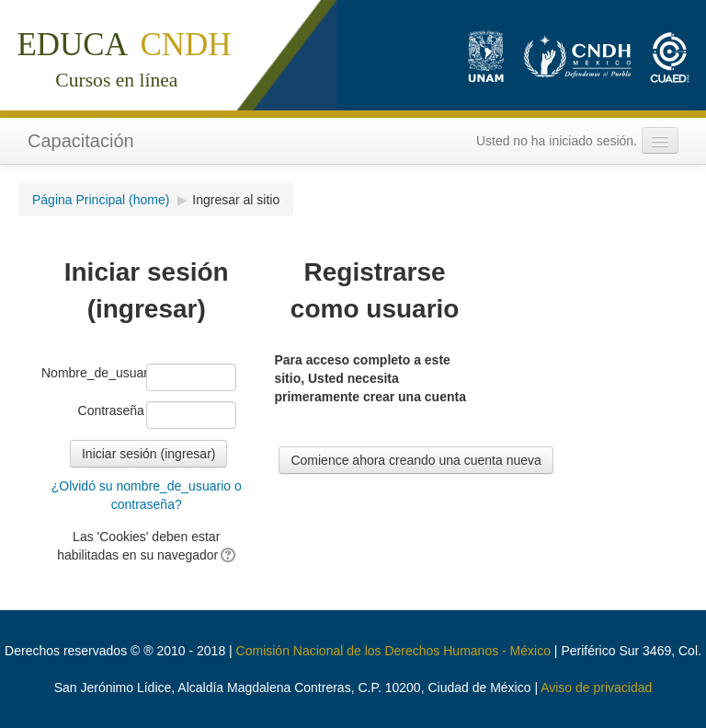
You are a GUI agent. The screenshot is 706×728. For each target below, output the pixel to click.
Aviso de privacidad (596, 687)
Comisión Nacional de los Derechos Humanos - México (393, 650)
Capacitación (81, 141)
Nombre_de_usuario (92, 372)
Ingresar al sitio (235, 199)
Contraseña (111, 410)
